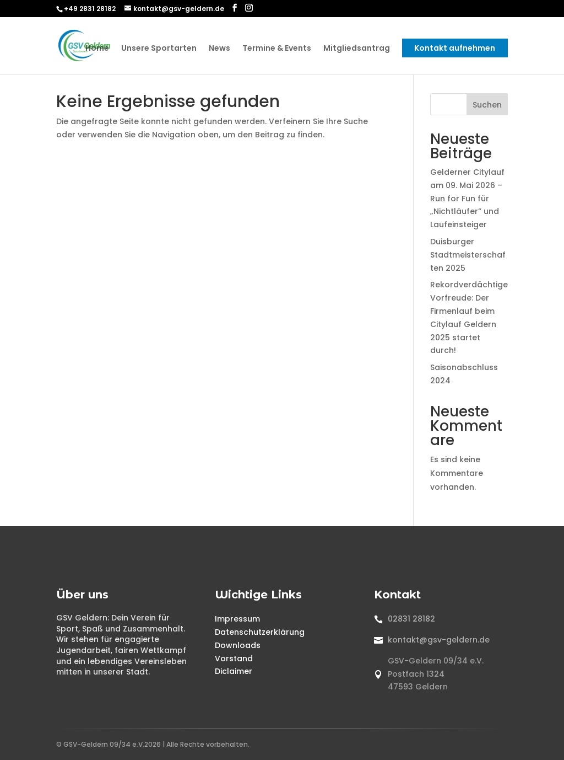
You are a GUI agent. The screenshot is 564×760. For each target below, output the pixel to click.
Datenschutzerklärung (260, 632)
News (219, 49)
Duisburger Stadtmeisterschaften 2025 (468, 255)
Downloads (238, 645)
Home (97, 49)
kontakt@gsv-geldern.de (439, 639)
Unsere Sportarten (159, 49)
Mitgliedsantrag (356, 49)
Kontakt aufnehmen (454, 48)
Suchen (487, 104)
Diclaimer (233, 671)
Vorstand (234, 658)
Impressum (237, 618)
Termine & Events (276, 49)
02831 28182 (411, 618)
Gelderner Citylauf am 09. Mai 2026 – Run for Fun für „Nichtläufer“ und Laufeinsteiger (467, 198)
